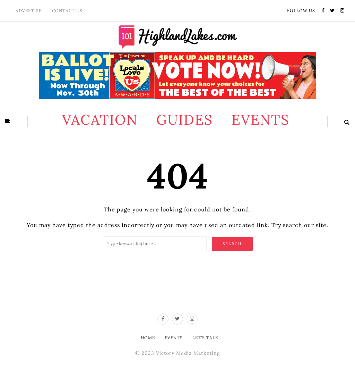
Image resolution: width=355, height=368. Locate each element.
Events (260, 119)
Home (148, 337)
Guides (184, 119)
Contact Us (67, 10)
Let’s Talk (205, 337)
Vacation (100, 119)
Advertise (29, 10)
